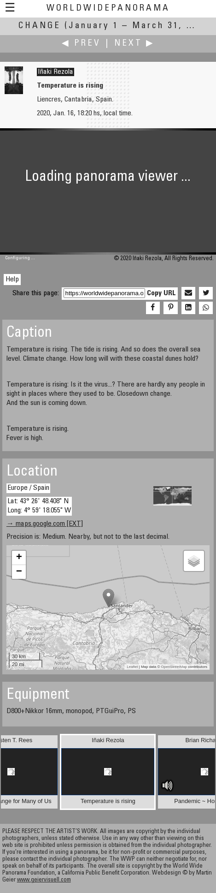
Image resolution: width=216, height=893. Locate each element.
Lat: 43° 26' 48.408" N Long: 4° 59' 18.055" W (39, 506)
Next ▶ (134, 43)
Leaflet (132, 667)
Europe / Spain (28, 488)
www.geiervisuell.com (44, 880)
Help (12, 279)
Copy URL (161, 293)
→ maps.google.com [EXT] (44, 524)
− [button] (19, 572)
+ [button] (19, 558)
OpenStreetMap (174, 667)
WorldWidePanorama (108, 8)
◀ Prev (81, 43)
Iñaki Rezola (55, 72)
